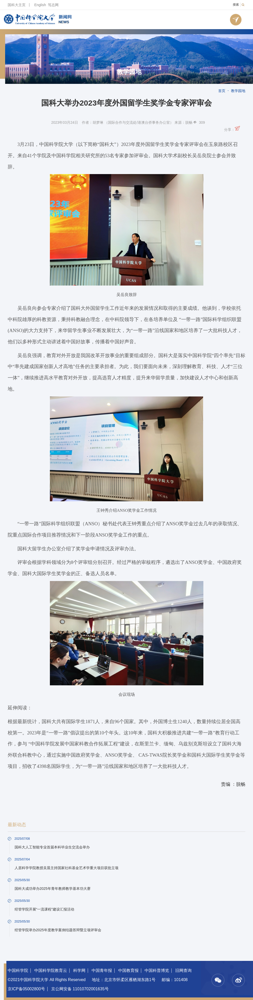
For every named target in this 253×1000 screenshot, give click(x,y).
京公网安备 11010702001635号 (80, 989)
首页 (221, 91)
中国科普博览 (157, 970)
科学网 (79, 970)
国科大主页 (17, 5)
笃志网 (53, 5)
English (40, 5)
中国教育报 (128, 970)
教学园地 (129, 72)
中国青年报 (102, 970)
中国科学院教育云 (50, 970)
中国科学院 (18, 970)
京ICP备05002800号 (26, 989)
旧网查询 (183, 970)
